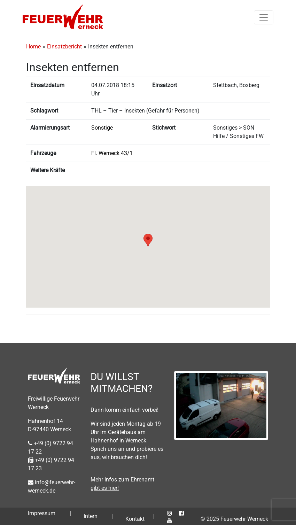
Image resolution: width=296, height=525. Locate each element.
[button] (148, 240)
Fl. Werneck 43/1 (112, 153)
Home (33, 46)
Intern (91, 516)
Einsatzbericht (64, 46)
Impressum (41, 513)
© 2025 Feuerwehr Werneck (234, 519)
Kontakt (135, 519)
